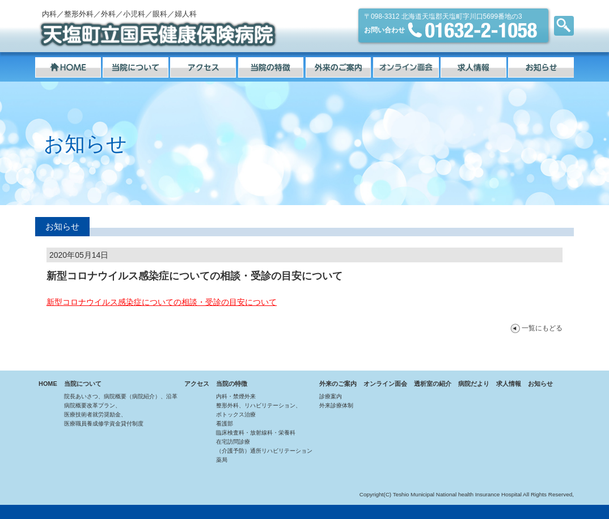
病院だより (473, 383)
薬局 (221, 460)
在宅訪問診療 (233, 442)
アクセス (196, 383)
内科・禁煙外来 (236, 396)
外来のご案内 (338, 383)
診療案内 (330, 396)
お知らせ (540, 383)
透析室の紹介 (432, 383)
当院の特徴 (231, 383)
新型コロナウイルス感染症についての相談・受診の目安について (161, 302)
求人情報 (508, 383)
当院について (83, 383)
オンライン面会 (385, 383)
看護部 (224, 423)
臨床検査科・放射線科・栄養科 (255, 432)
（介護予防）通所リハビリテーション (264, 451)
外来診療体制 (336, 405)
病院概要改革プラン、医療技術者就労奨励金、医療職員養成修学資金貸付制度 (103, 414)
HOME (48, 383)
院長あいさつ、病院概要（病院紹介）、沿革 (120, 396)
